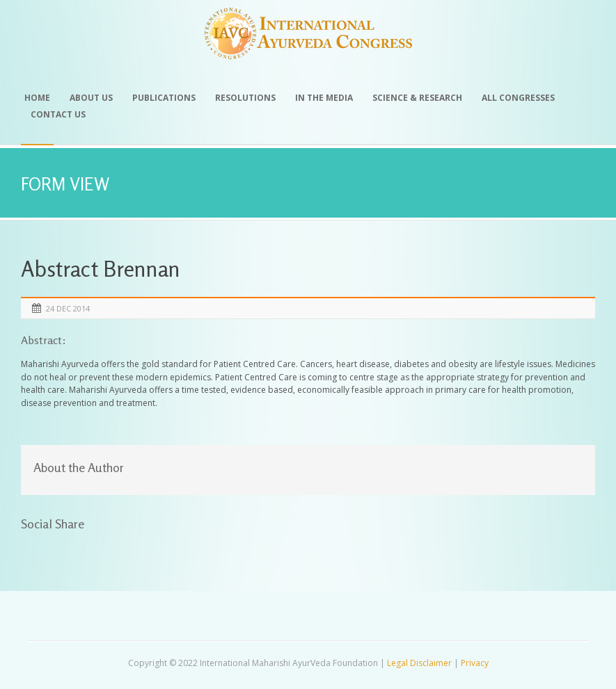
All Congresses (518, 98)
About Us (91, 98)
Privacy (475, 663)
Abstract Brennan (100, 269)
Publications (164, 98)
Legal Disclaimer (419, 663)
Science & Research (417, 98)
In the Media (324, 98)
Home (37, 98)
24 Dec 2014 (68, 308)
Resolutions (245, 98)
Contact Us (58, 114)
